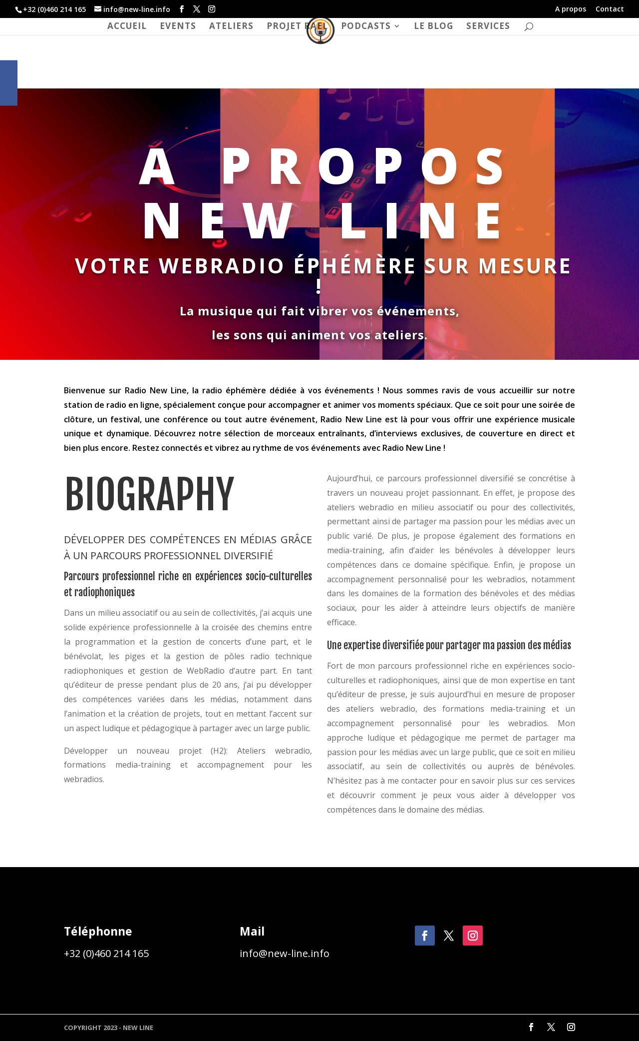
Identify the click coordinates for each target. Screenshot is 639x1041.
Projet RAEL (297, 26)
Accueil (127, 26)
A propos (570, 9)
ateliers (231, 26)
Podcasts (366, 26)
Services (488, 26)
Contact (610, 9)
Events (178, 26)
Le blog (433, 26)
